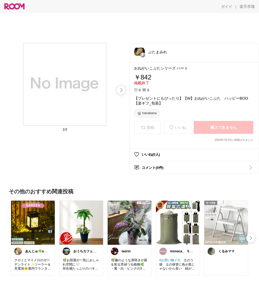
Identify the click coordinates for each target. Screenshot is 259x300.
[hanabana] (147, 113)
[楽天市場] (247, 6)
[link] (33, 222)
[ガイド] (226, 6)
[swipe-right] (121, 90)
